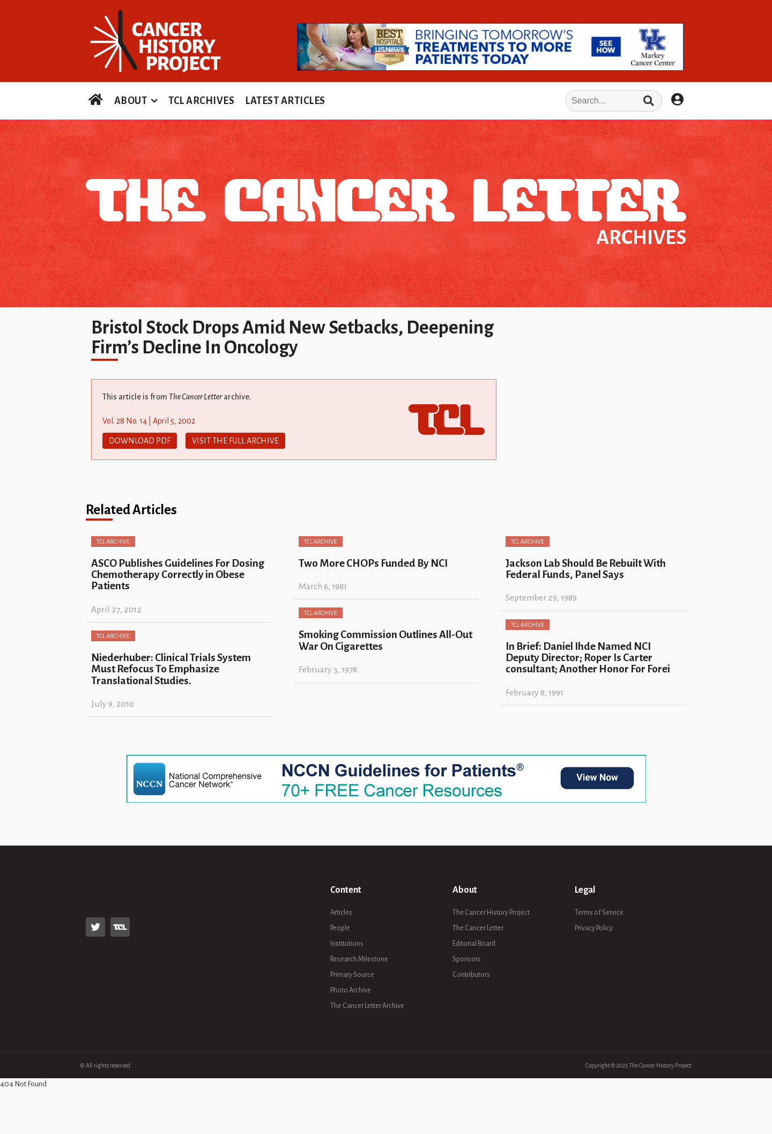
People (340, 928)
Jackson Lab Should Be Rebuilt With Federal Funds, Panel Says (586, 569)
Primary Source (352, 975)
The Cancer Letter (477, 928)
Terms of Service (599, 912)
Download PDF (139, 440)
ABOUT (130, 100)
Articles (341, 912)
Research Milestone (359, 959)
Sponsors (466, 959)
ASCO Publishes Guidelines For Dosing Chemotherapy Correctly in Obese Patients (177, 575)
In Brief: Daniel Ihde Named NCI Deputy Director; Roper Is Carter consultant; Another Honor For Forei (588, 658)
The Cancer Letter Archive (367, 1006)
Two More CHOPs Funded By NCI (373, 563)
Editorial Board (473, 943)
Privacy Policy (594, 928)
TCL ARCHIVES (201, 100)
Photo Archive (350, 990)
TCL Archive (113, 541)
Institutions (346, 943)
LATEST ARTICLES (285, 100)
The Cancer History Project (491, 912)
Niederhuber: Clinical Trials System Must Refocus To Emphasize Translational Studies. (171, 669)
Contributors (471, 975)
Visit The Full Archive (235, 440)
